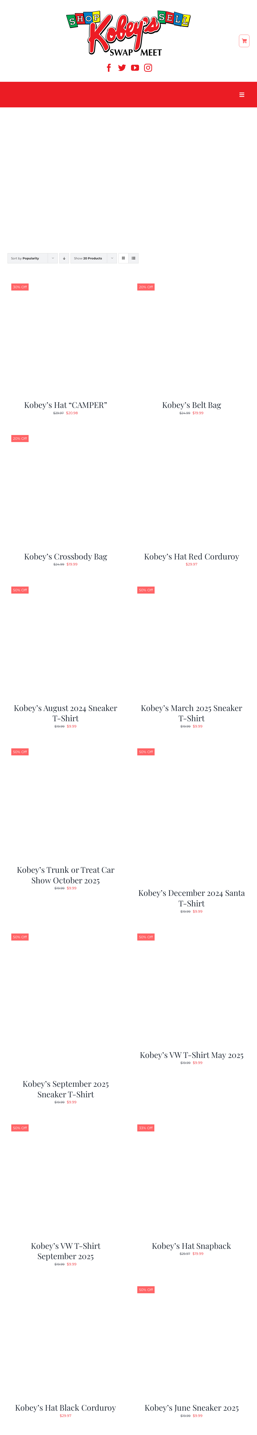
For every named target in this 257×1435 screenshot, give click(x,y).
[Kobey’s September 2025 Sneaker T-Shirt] (65, 931)
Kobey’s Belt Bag (191, 404)
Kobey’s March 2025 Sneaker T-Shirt (191, 713)
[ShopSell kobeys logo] (128, 12)
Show (88, 258)
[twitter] (122, 68)
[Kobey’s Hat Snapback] (191, 1122)
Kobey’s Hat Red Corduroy (191, 556)
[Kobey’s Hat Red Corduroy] (191, 433)
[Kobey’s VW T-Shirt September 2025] (65, 1122)
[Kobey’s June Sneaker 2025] (191, 1284)
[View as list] (133, 258)
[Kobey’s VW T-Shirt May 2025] (191, 931)
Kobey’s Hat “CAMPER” (65, 404)
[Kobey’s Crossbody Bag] (65, 433)
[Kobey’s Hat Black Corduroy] (65, 1284)
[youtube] (135, 68)
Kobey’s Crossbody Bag (65, 556)
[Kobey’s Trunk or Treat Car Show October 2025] (65, 746)
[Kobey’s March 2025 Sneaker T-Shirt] (191, 584)
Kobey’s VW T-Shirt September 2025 (65, 1250)
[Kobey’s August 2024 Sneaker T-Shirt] (65, 584)
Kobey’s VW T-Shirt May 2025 (191, 1054)
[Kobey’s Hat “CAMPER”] (65, 281)
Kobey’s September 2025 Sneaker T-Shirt (66, 1088)
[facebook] (109, 68)
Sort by (25, 258)
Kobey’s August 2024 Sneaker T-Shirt (65, 713)
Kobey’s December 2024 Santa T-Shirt (191, 897)
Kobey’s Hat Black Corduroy (65, 1407)
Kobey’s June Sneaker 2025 (192, 1407)
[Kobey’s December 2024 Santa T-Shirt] (191, 746)
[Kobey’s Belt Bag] (191, 281)
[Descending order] (64, 258)
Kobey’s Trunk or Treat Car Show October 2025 (65, 874)
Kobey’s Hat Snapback (191, 1245)
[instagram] (148, 68)
